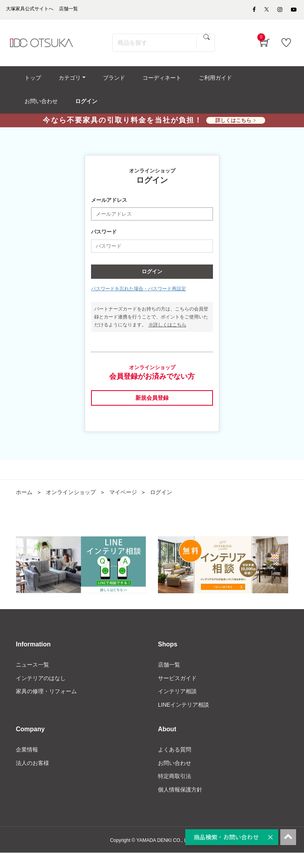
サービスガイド (177, 678)
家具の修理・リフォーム (46, 691)
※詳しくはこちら (167, 325)
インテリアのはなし (41, 678)
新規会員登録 (152, 398)
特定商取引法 (174, 776)
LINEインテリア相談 (183, 705)
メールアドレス (109, 200)
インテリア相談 (177, 691)
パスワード (104, 232)
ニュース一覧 (32, 664)
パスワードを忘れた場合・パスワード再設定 (138, 289)
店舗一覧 (169, 664)
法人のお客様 (32, 763)
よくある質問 (174, 749)
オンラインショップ (71, 492)
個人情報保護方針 (180, 790)
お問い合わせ (174, 763)
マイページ (123, 492)
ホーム (24, 492)
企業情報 (27, 749)
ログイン (152, 272)
